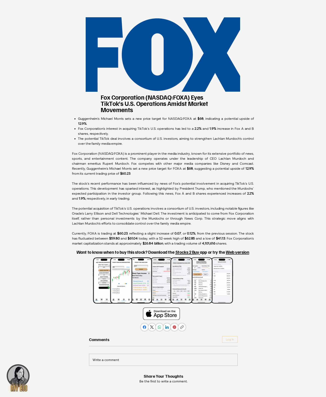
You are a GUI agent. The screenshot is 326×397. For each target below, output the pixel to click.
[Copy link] (182, 327)
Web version (237, 252)
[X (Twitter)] (152, 327)
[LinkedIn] (167, 327)
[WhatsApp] (159, 327)
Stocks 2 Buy (187, 252)
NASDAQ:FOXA (180, 118)
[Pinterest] (174, 327)
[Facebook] (144, 327)
